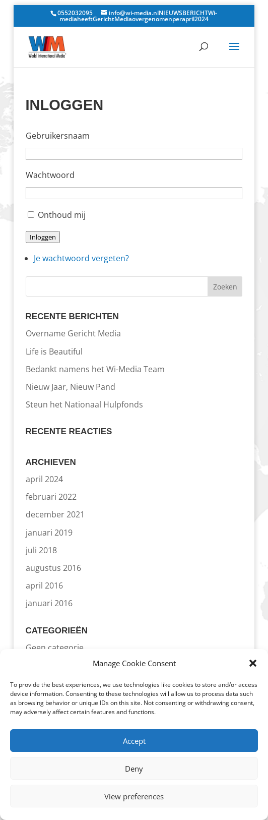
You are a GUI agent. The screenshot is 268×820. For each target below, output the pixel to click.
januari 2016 (49, 603)
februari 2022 (51, 496)
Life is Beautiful (54, 351)
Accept (134, 741)
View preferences (134, 796)
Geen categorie (55, 647)
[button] (253, 663)
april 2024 (44, 479)
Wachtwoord (50, 175)
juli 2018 (41, 550)
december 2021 (55, 514)
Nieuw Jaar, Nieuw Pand (70, 386)
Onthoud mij (62, 214)
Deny (134, 769)
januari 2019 (49, 532)
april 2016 (44, 585)
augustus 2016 (53, 567)
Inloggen (43, 237)
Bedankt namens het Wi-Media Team (95, 369)
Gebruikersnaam (58, 135)
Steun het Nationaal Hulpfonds (84, 404)
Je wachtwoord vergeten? (81, 258)
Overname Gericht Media (73, 333)
